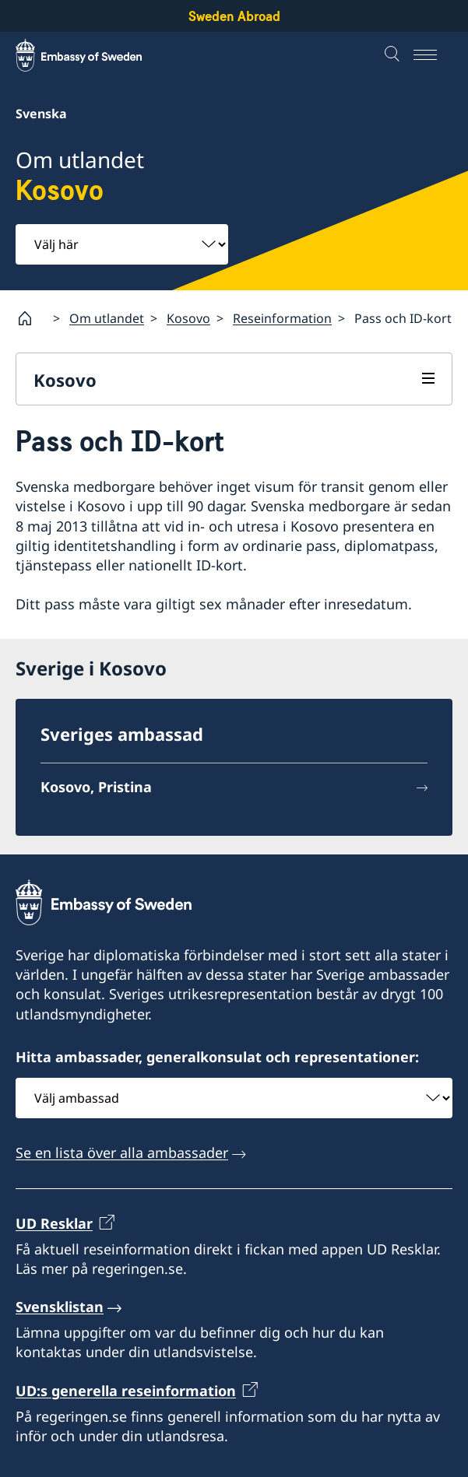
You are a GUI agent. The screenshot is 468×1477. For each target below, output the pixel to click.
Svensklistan (60, 1306)
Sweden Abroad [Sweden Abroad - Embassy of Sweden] (234, 16)
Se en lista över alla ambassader (122, 1152)
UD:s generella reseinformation (126, 1390)
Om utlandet (106, 317)
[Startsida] (31, 318)
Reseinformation (282, 317)
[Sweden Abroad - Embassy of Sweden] (93, 55)
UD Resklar (54, 1223)
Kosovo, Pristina (96, 786)
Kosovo (188, 317)
